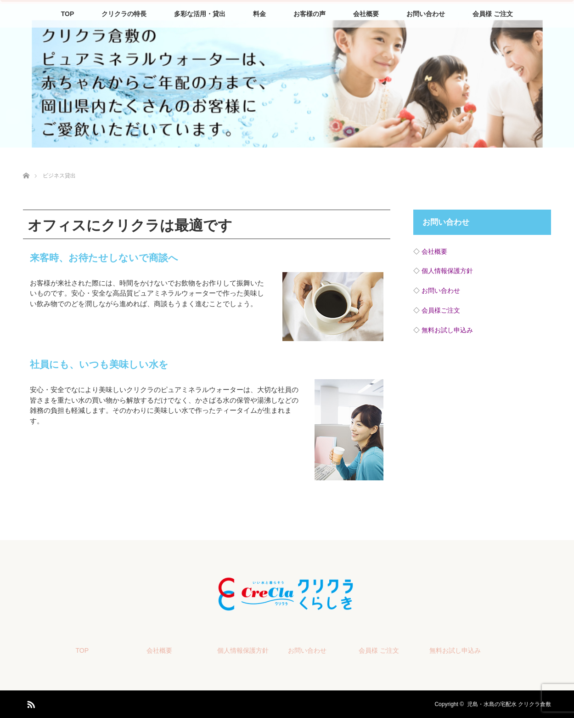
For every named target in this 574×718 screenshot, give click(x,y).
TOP (67, 13)
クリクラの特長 (123, 13)
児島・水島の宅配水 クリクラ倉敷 (509, 704)
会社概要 (366, 13)
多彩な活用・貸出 (199, 13)
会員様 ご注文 (493, 13)
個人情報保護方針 (447, 270)
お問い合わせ (425, 13)
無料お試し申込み (447, 330)
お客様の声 (309, 13)
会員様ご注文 (441, 310)
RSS (30, 703)
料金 (259, 13)
